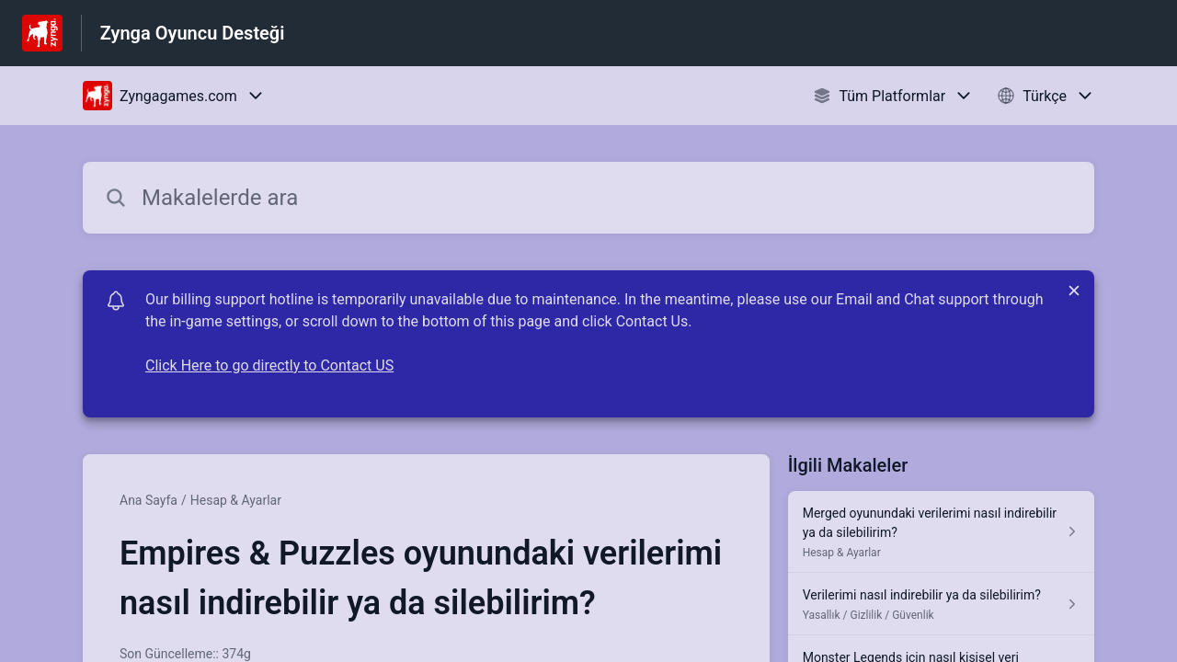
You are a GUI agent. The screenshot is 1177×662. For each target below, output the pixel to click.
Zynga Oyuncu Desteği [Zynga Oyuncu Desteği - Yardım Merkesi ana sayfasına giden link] (192, 33)
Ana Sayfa (148, 500)
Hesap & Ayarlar (235, 500)
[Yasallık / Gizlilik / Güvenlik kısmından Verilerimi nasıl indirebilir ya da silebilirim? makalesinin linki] (941, 604)
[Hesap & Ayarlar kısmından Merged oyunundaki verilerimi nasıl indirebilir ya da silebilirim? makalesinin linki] (941, 532)
